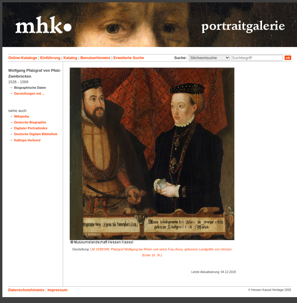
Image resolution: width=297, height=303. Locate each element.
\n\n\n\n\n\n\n (209, 58)
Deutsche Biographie (30, 122)
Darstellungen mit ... (29, 93)
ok (288, 58)
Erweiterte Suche (129, 58)
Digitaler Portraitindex (31, 128)
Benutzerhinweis (95, 58)
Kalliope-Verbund (27, 140)
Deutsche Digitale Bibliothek (35, 134)
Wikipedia (21, 116)
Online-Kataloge (22, 58)
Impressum (57, 290)
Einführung (50, 58)
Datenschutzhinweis (26, 290)
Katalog (70, 58)
